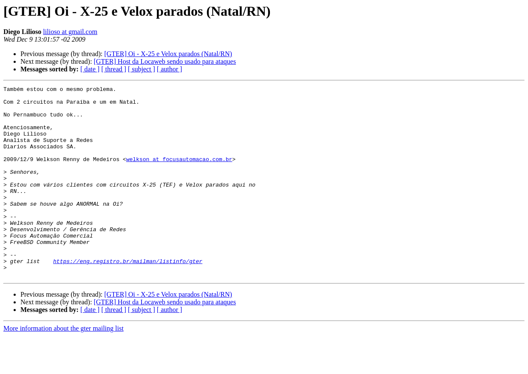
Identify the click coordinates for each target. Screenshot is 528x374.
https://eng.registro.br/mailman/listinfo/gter (127, 296)
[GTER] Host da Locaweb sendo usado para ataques (165, 61)
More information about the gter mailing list (63, 366)
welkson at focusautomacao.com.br (179, 174)
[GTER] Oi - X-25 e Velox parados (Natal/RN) (168, 53)
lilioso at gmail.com (70, 31)
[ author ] (169, 69)
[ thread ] (113, 69)
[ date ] (89, 69)
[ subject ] (141, 69)
